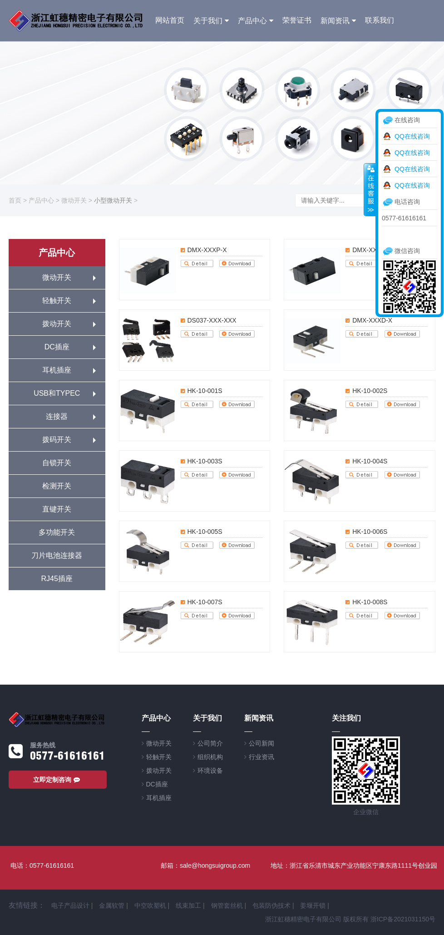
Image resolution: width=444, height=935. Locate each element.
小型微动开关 (113, 200)
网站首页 (169, 20)
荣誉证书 (296, 20)
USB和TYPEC (57, 393)
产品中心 (252, 21)
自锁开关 (56, 463)
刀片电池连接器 (56, 555)
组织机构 (210, 757)
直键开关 (56, 509)
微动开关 (74, 200)
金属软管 (111, 905)
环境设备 (210, 770)
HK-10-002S (369, 390)
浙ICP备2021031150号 (402, 919)
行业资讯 (261, 757)
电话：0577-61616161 (42, 865)
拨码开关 (56, 439)
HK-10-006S (369, 531)
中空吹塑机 (150, 905)
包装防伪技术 (271, 905)
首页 (15, 200)
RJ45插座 (57, 578)
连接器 (57, 416)
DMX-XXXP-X (207, 250)
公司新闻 (261, 743)
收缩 (370, 189)
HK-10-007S (204, 602)
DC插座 (56, 347)
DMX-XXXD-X (372, 320)
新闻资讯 (335, 21)
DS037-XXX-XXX (212, 320)
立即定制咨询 (57, 779)
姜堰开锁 (313, 905)
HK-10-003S (204, 461)
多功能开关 (57, 532)
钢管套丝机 (227, 905)
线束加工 (188, 905)
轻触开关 (56, 300)
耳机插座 (56, 370)
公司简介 (210, 743)
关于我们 (207, 21)
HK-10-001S (204, 390)
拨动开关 (56, 324)
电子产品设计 (70, 905)
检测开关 (56, 486)
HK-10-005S (204, 531)
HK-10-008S (369, 602)
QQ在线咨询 (412, 136)
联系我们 (379, 20)
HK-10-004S (369, 461)
